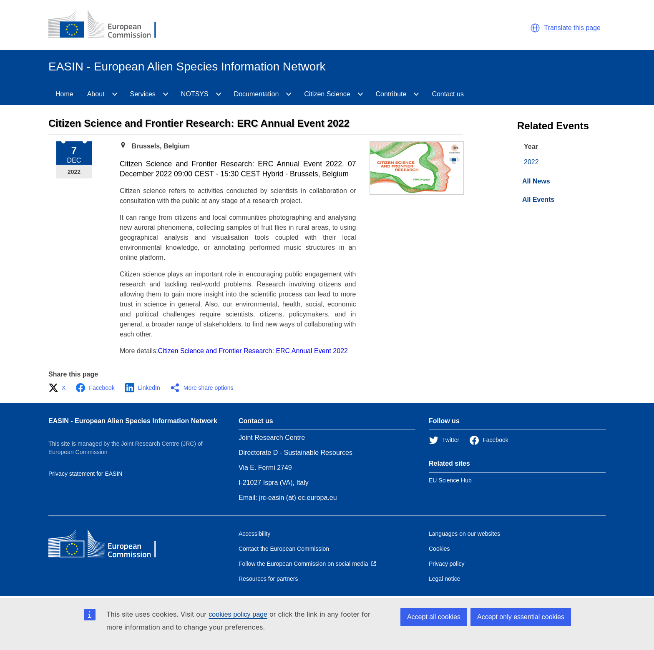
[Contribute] (416, 94)
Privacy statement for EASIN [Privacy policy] (85, 473)
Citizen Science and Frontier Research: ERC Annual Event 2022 (253, 350)
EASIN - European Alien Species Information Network (132, 420)
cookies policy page (238, 614)
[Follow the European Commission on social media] (307, 563)
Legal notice (444, 578)
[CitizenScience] (360, 94)
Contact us (447, 94)
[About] (114, 94)
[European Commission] (108, 25)
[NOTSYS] (218, 94)
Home (64, 94)
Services (143, 94)
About (96, 94)
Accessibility (254, 533)
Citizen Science (327, 94)
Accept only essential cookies (520, 616)
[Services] (165, 94)
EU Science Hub (450, 480)
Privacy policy (447, 563)
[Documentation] (288, 94)
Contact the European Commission (284, 548)
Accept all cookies (433, 616)
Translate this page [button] (572, 27)
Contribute (391, 94)
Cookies (439, 548)
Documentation (256, 94)
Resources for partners (268, 578)
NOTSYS (195, 94)
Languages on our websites (464, 533)
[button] (535, 28)
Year (531, 146)
